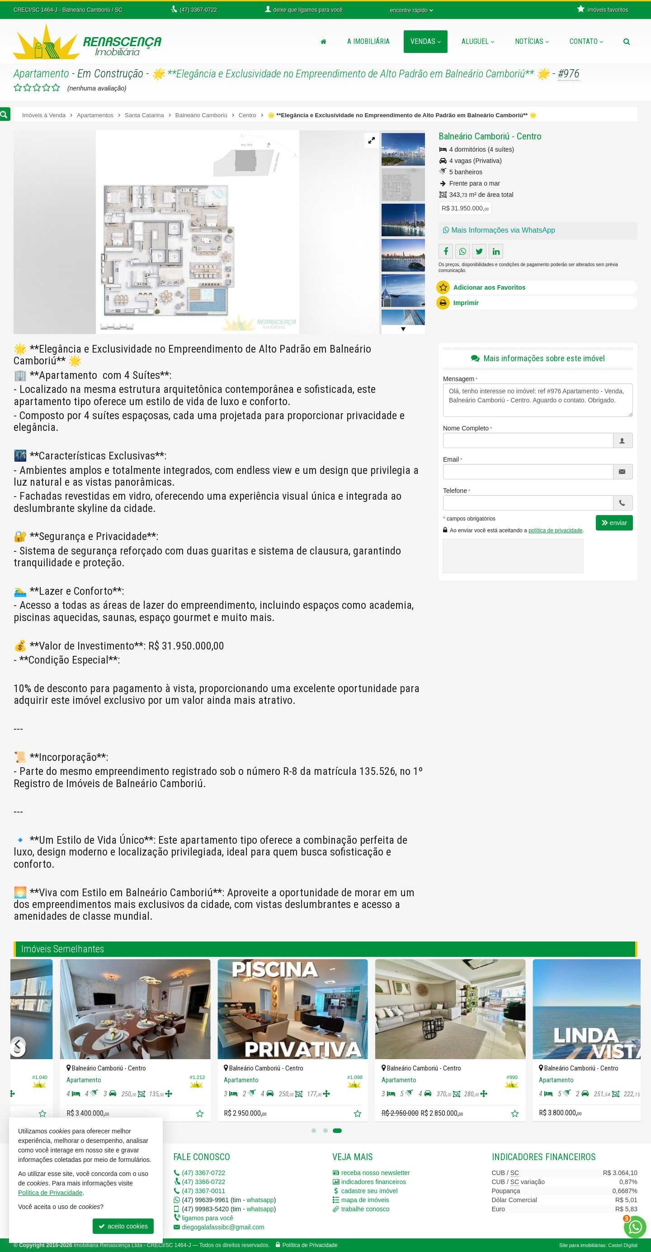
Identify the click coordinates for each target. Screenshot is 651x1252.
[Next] (633, 1044)
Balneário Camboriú (474, 136)
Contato (586, 41)
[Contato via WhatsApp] (635, 1227)
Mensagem (458, 378)
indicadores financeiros (373, 1181)
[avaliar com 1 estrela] (18, 87)
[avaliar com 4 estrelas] (46, 87)
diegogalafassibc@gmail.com (223, 1227)
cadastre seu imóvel (369, 1191)
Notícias (532, 41)
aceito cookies (123, 1226)
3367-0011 (204, 1191)
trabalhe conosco (365, 1209)
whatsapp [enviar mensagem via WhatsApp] (260, 1200)
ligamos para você (208, 1218)
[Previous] (18, 1044)
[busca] (627, 41)
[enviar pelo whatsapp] (462, 251)
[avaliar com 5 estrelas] (56, 87)
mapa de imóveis (365, 1200)
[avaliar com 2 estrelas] (27, 87)
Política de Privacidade (310, 1245)
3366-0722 (204, 1181)
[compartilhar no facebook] (446, 251)
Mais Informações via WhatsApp (499, 230)
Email (451, 459)
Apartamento (41, 73)
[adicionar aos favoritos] (155, 1114)
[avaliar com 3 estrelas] (37, 87)
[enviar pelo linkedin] (496, 251)
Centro (529, 136)
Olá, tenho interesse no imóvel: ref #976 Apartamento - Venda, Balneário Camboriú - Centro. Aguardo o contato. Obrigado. (538, 400)
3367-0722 (204, 1172)
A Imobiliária (368, 41)
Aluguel (478, 41)
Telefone (455, 490)
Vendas (425, 41)
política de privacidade (555, 530)
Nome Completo (466, 428)
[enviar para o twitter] (479, 251)
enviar (614, 522)
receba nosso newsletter (375, 1172)
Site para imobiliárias (582, 1245)
